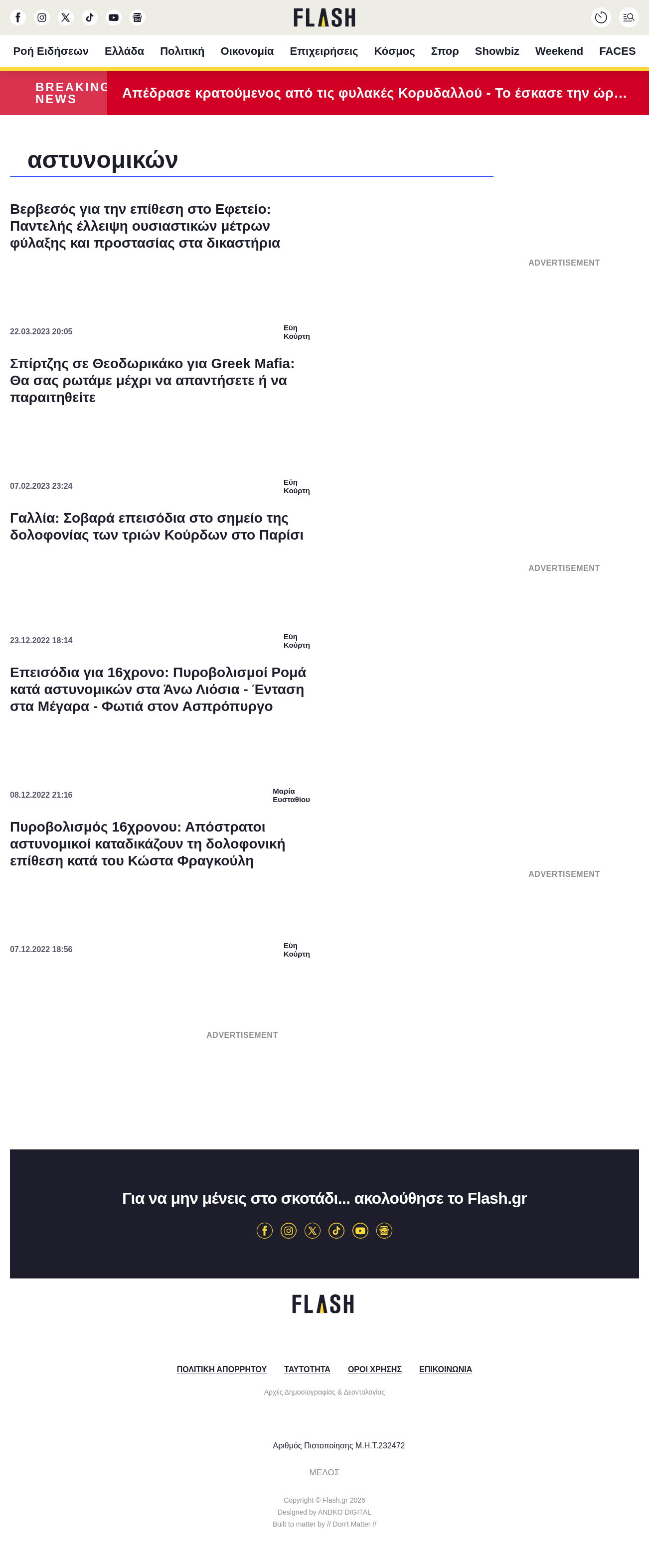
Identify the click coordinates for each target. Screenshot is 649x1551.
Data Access (324, 998)
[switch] (448, 746)
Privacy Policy (380, 998)
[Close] (496, 553)
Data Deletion (268, 998)
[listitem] (324, 724)
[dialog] (324, 775)
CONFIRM (252, 963)
